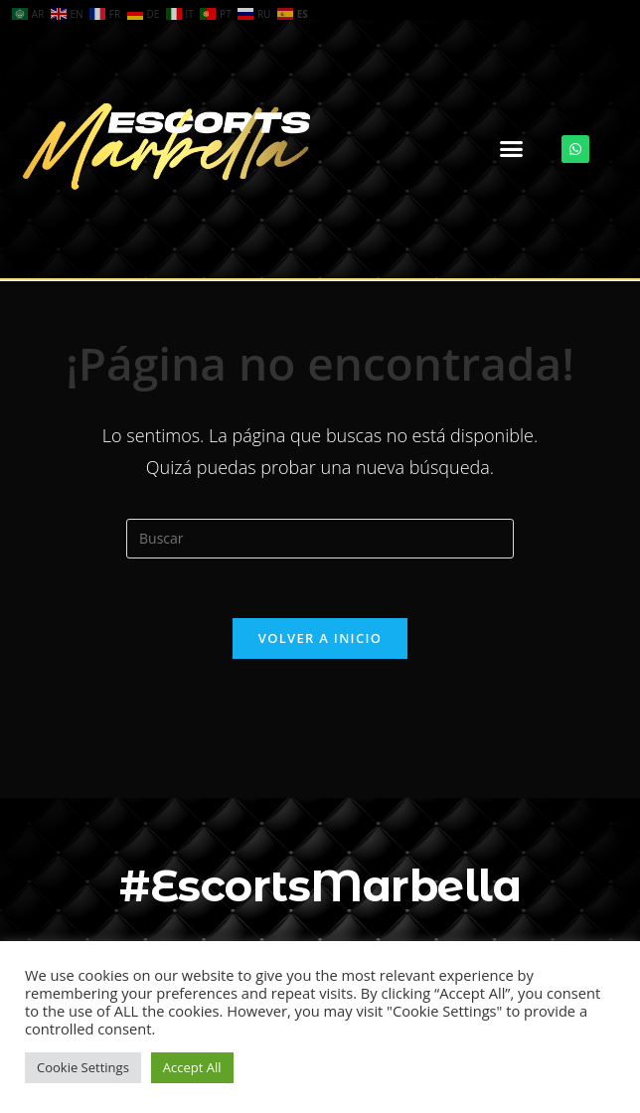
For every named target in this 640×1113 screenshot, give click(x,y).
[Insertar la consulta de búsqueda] (320, 538)
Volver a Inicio (320, 638)
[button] (512, 149)
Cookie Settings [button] (83, 1067)
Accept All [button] (192, 1067)
